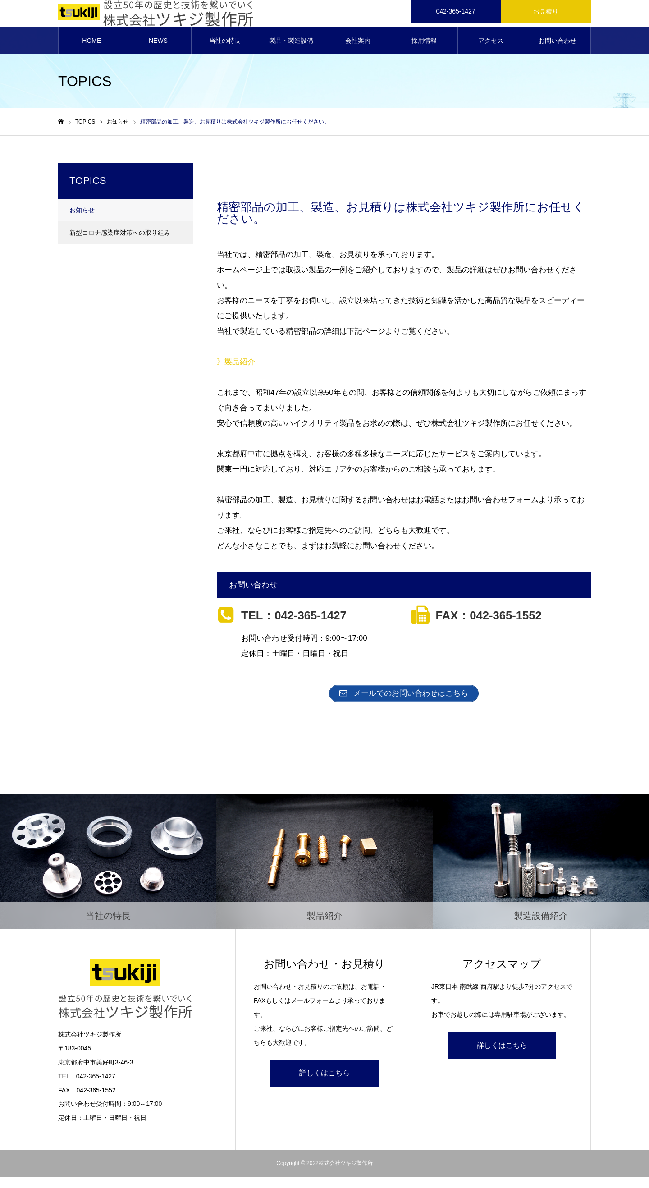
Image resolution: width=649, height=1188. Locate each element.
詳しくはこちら (324, 1084)
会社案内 (357, 49)
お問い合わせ (557, 49)
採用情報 (424, 49)
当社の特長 (225, 49)
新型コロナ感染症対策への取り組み (119, 241)
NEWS (158, 49)
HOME (91, 49)
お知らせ (248, 179)
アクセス (490, 49)
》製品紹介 (236, 371)
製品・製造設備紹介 (291, 54)
